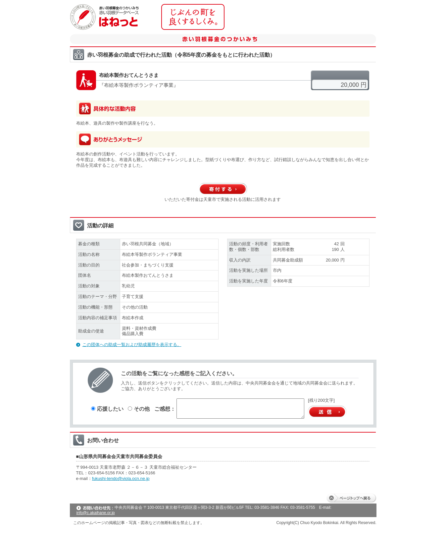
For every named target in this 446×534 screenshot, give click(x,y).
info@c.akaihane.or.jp (95, 512)
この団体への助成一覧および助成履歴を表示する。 (131, 344)
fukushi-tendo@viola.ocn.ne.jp (121, 478)
